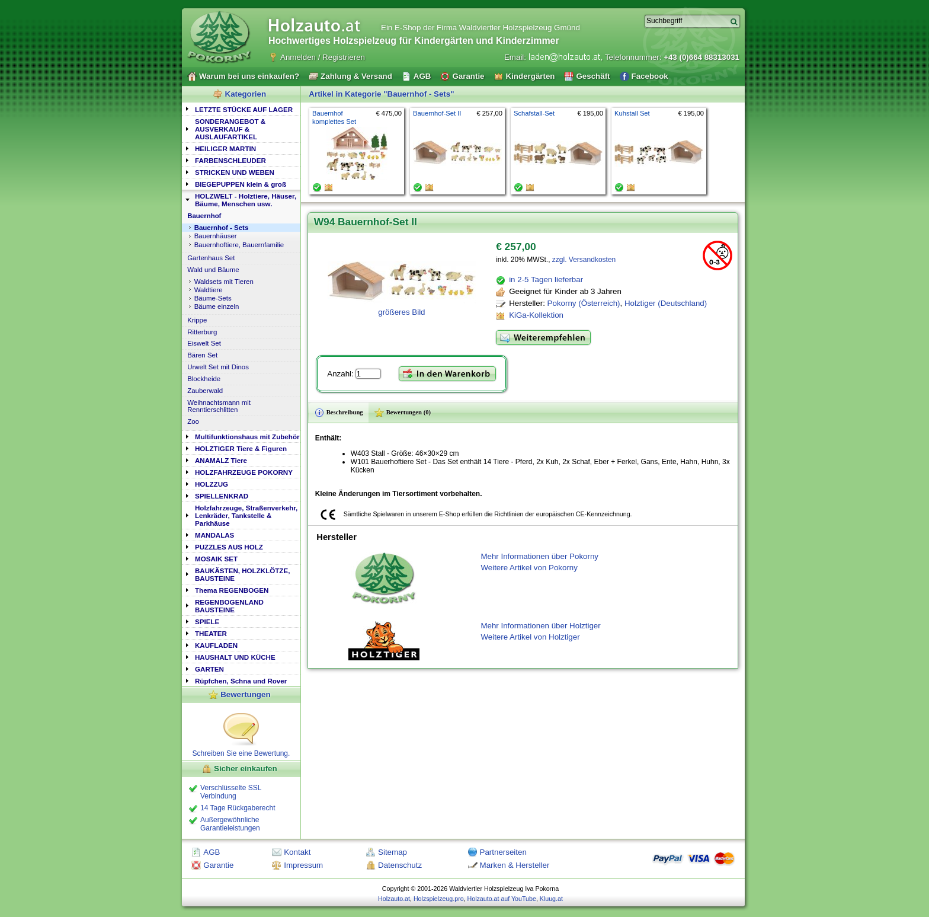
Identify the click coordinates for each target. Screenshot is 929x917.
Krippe (197, 320)
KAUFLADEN (216, 645)
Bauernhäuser (215, 235)
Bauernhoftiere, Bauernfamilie (239, 244)
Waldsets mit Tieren (224, 281)
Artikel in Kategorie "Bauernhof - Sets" (381, 94)
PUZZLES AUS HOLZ (229, 547)
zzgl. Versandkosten (584, 259)
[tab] (241, 109)
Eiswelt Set (204, 343)
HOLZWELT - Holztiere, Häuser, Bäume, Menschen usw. (245, 199)
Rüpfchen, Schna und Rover (241, 681)
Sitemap (392, 852)
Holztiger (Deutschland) (665, 303)
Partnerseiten (503, 852)
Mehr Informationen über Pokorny (539, 556)
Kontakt (297, 852)
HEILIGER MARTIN (225, 148)
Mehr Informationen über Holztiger (540, 625)
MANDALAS (214, 535)
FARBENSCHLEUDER (230, 160)
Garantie (218, 865)
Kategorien (246, 94)
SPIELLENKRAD (221, 496)
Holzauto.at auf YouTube (501, 898)
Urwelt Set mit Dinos (218, 366)
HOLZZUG (211, 484)
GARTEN (209, 669)
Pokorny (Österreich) (583, 303)
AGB (211, 852)
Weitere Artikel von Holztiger (529, 636)
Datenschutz (400, 865)
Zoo (193, 421)
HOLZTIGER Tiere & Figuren (241, 448)
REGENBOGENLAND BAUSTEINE (229, 606)
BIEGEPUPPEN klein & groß (240, 184)
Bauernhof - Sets (221, 227)
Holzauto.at (394, 898)
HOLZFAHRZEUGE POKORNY (244, 472)
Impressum (303, 865)
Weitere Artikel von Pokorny (528, 567)
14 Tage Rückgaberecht (238, 808)
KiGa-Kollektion (536, 315)
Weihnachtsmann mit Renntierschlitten (219, 406)
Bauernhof (204, 215)
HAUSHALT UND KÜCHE (235, 657)
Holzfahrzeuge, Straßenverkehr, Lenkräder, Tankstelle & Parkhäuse (246, 515)
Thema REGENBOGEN (231, 590)
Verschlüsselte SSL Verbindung (230, 792)
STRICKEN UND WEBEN (234, 172)
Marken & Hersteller (515, 865)
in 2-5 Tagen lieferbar (546, 279)
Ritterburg (202, 332)
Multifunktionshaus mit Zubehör (247, 436)
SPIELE (207, 621)
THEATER (211, 633)
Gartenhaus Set (211, 257)
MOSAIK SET (216, 559)
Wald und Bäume (213, 269)
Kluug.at (551, 898)
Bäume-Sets (213, 298)
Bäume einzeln (216, 306)
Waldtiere (208, 289)
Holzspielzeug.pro (439, 898)
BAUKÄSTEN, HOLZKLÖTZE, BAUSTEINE (242, 574)
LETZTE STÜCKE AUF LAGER (244, 109)
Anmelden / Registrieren (322, 57)
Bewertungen (245, 694)
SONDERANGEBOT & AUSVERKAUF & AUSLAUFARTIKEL (230, 128)
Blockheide (203, 378)
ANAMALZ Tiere (221, 460)
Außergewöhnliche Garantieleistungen (230, 824)
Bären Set (202, 355)
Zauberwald (205, 390)
